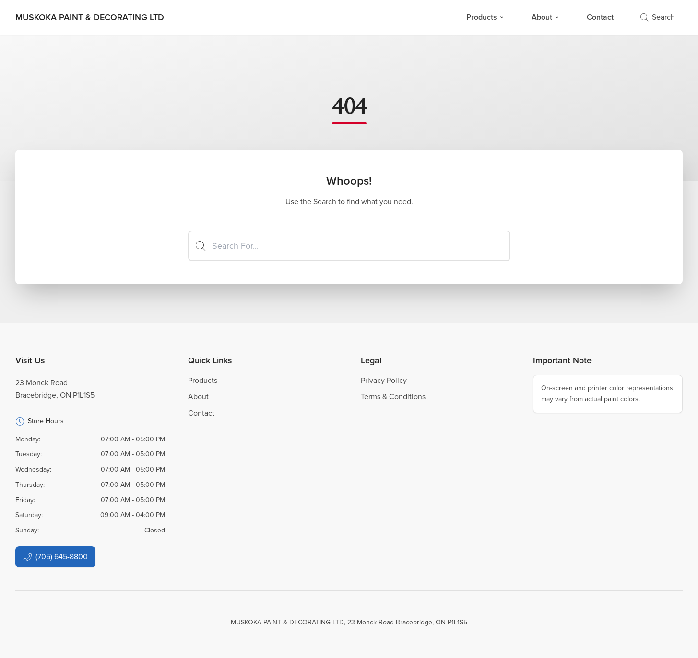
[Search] (349, 246)
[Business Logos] (89, 17)
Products (485, 17)
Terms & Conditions (393, 396)
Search (657, 17)
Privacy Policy (384, 380)
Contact (600, 17)
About (546, 17)
